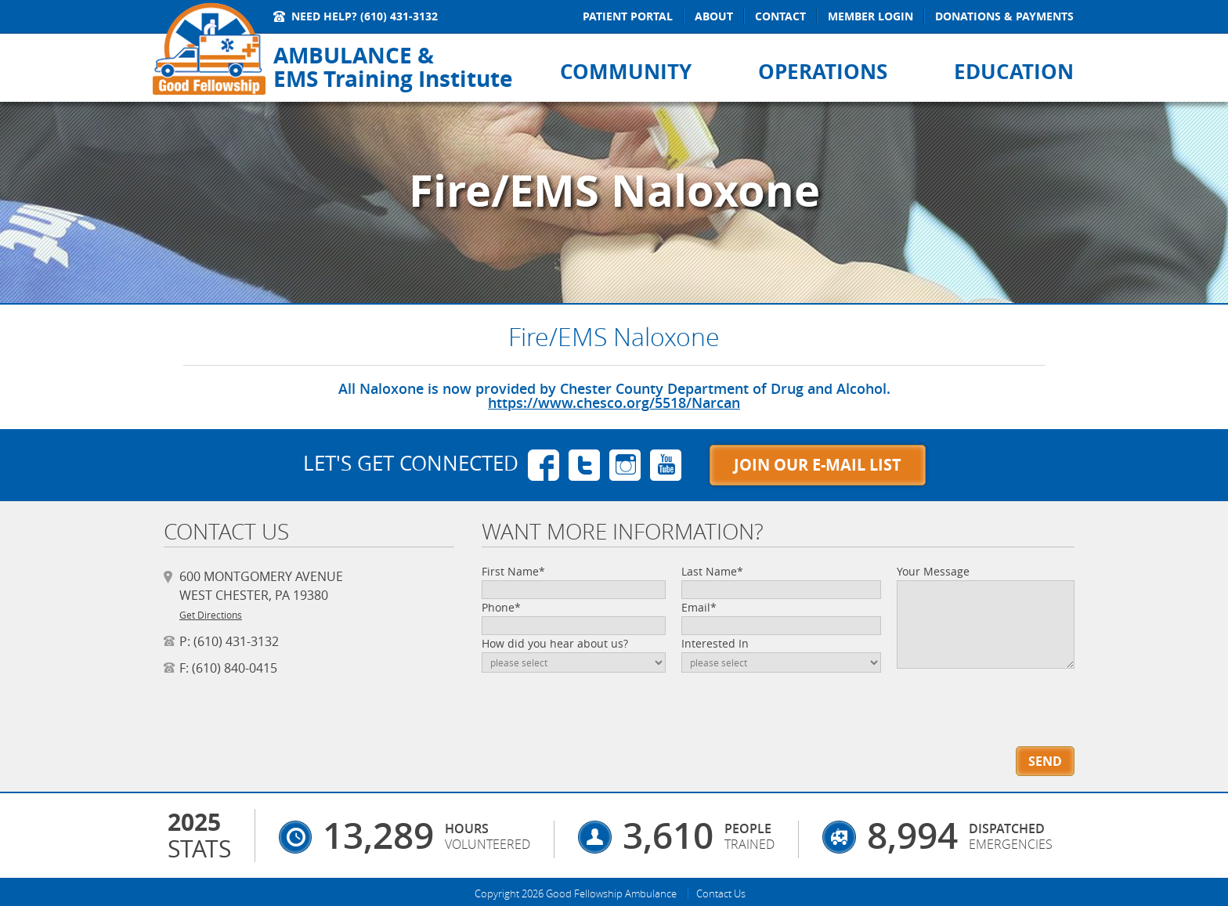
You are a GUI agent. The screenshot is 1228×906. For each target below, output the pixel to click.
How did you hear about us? (555, 643)
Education (1014, 71)
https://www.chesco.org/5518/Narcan (614, 402)
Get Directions (210, 614)
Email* (699, 607)
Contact (780, 16)
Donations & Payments (1004, 16)
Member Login (870, 16)
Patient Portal (628, 16)
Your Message (933, 571)
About (714, 16)
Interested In (715, 643)
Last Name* (712, 571)
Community (626, 71)
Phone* (501, 607)
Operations (822, 71)
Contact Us (721, 893)
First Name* (513, 571)
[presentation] (986, 696)
